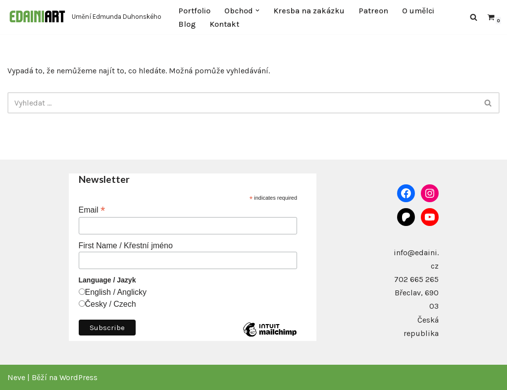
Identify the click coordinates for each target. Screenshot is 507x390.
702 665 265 (416, 279)
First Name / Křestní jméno (126, 245)
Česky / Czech (110, 304)
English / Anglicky (116, 292)
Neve (16, 377)
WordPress (78, 377)
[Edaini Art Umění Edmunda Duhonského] (84, 17)
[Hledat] (473, 17)
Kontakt (224, 24)
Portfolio (194, 10)
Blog (187, 24)
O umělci (418, 10)
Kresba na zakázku (309, 10)
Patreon (373, 10)
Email (92, 210)
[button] (257, 10)
